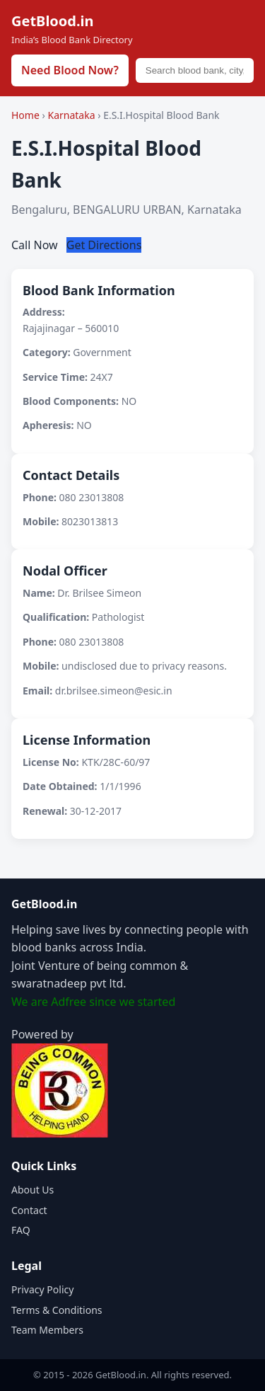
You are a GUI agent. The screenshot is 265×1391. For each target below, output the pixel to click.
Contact (29, 1210)
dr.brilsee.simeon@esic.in (113, 690)
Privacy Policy (42, 1289)
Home (25, 115)
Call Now (36, 245)
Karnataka (72, 115)
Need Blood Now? (70, 70)
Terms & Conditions (56, 1310)
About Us (32, 1189)
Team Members (47, 1329)
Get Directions (104, 245)
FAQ (20, 1230)
